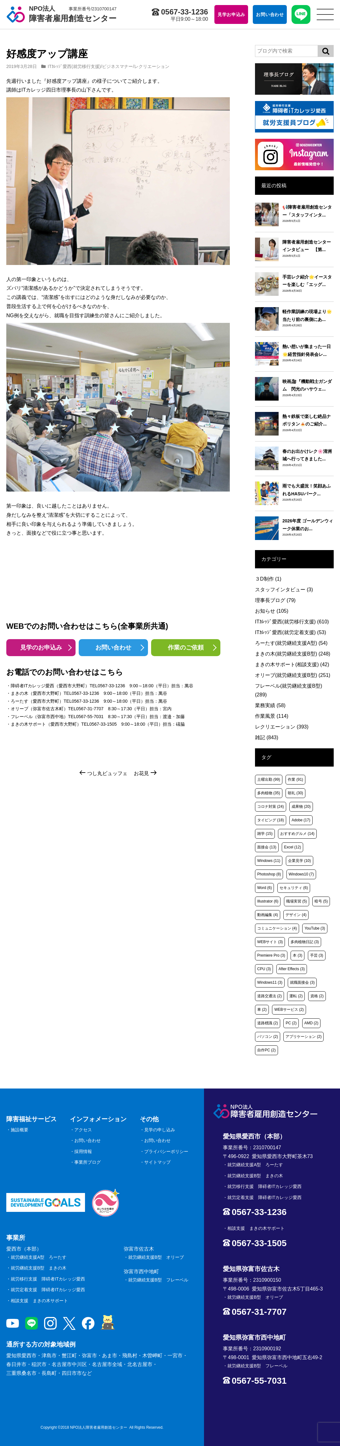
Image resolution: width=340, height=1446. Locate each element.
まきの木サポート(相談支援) (292, 664)
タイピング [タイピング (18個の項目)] (270, 820)
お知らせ (271, 611)
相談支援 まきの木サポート (39, 1300)
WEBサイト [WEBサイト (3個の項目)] (270, 942)
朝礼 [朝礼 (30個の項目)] (295, 793)
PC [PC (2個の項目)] (291, 1023)
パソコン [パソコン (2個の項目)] (267, 1036)
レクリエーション (151, 66)
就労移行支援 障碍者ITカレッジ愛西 (48, 1278)
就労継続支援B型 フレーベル (158, 1279)
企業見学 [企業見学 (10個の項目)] (299, 860)
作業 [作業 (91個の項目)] (295, 779)
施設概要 (19, 1129)
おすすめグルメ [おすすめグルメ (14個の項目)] (297, 833)
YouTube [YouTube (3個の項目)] (314, 928)
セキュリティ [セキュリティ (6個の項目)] (294, 888)
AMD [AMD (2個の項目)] (311, 1023)
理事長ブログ (275, 600)
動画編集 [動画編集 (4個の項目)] (267, 915)
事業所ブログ (87, 1162)
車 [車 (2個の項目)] (262, 1009)
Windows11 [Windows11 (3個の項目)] (269, 982)
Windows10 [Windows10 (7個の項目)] (301, 874)
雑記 (266, 737)
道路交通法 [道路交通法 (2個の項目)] (269, 996)
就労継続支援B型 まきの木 (38, 1267)
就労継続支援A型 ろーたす (38, 1257)
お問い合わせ (113, 647)
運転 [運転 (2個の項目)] (296, 996)
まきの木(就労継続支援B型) (292, 653)
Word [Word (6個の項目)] (264, 888)
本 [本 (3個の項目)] (297, 955)
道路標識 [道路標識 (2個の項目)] (267, 1023)
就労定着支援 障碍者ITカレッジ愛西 (48, 1289)
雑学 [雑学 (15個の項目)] (265, 833)
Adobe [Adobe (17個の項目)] (301, 820)
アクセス (83, 1129)
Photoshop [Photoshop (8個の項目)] (269, 874)
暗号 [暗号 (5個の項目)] (321, 901)
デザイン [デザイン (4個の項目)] (296, 915)
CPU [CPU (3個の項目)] (264, 969)
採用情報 (83, 1151)
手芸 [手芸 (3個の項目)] (316, 955)
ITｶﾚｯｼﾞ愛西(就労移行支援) (74, 66)
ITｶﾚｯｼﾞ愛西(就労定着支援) (290, 632)
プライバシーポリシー (166, 1151)
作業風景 (271, 716)
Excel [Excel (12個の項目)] (292, 847)
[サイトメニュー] (325, 14)
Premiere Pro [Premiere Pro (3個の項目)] (271, 955)
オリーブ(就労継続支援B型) (292, 675)
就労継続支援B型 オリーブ (156, 1257)
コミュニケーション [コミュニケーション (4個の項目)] (277, 928)
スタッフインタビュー (284, 589)
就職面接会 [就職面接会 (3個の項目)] (302, 982)
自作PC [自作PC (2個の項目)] (266, 1050)
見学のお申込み (41, 647)
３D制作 (268, 579)
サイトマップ (157, 1162)
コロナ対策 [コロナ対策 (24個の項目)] (270, 806)
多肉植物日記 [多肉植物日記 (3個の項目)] (305, 942)
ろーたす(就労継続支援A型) (291, 643)
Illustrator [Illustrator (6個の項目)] (267, 901)
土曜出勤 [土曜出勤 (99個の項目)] (268, 779)
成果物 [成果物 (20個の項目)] (301, 806)
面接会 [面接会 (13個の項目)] (266, 847)
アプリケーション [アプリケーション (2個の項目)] (303, 1036)
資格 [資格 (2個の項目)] (317, 996)
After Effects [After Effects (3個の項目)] (292, 969)
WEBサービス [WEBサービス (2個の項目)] (288, 1009)
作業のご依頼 (186, 647)
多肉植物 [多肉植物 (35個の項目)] (268, 793)
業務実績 (270, 705)
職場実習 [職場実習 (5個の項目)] (296, 901)
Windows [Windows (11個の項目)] (268, 860)
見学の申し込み (159, 1129)
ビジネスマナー (117, 66)
